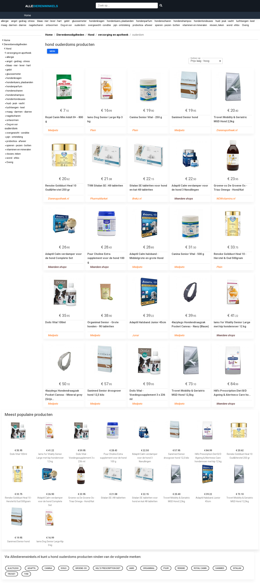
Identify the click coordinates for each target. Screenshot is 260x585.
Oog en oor (66, 25)
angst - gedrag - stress (23, 21)
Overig (245, 25)
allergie (5, 21)
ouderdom (80, 25)
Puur (166, 568)
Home (27, 15)
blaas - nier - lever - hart (49, 21)
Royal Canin (200, 568)
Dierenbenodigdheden (16, 44)
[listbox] (206, 61)
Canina (48, 568)
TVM (26, 574)
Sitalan (237, 568)
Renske (181, 568)
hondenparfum (144, 21)
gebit (66, 21)
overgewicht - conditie (99, 25)
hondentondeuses (203, 21)
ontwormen (52, 25)
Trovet (11, 574)
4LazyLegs (13, 568)
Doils (63, 568)
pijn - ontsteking (122, 25)
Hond (9, 48)
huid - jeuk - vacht (225, 21)
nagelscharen (36, 25)
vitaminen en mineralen (195, 25)
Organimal (149, 568)
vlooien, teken (217, 25)
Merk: (52, 51)
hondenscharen (163, 21)
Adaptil (31, 568)
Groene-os (81, 568)
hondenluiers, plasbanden (120, 21)
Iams (131, 568)
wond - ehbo (233, 25)
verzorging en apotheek (19, 53)
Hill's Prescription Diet (108, 568)
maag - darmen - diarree (13, 25)
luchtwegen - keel (245, 21)
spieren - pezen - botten (167, 25)
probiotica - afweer (142, 25)
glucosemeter (79, 21)
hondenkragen (96, 21)
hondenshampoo (182, 21)
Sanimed (219, 568)
